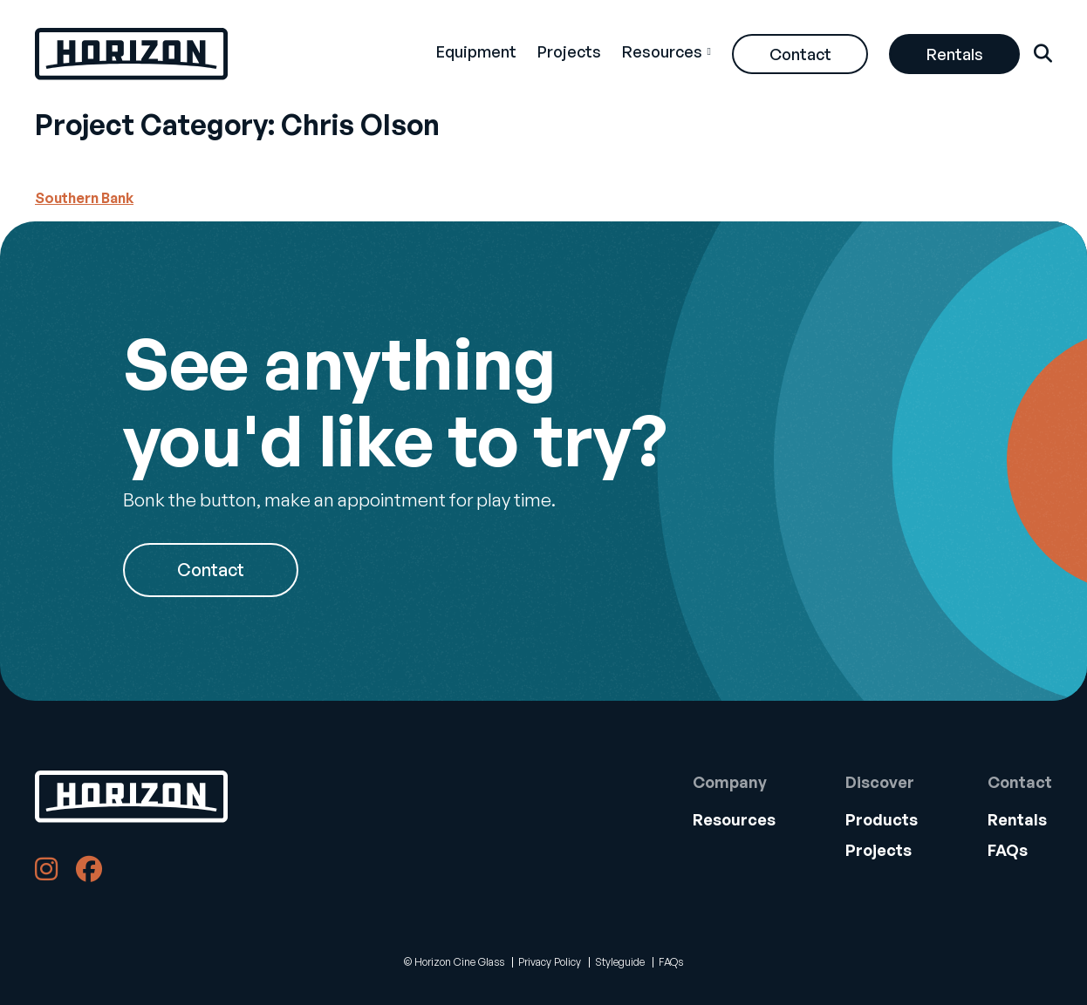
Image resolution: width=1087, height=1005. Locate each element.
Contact (800, 54)
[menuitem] (476, 54)
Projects (569, 51)
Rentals (954, 54)
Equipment (476, 51)
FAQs (1008, 849)
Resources (662, 51)
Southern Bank (84, 198)
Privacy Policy (549, 961)
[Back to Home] (131, 797)
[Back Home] (131, 54)
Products (881, 819)
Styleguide (620, 961)
